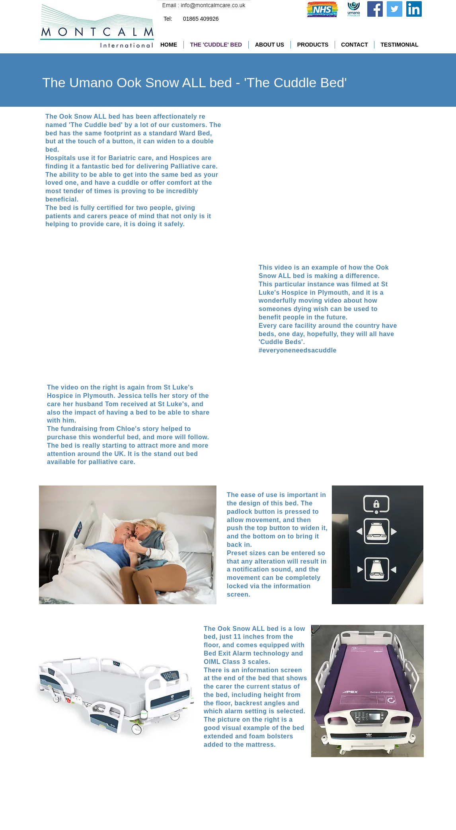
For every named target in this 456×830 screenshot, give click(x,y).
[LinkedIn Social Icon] (414, 9)
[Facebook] (375, 9)
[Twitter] (394, 9)
